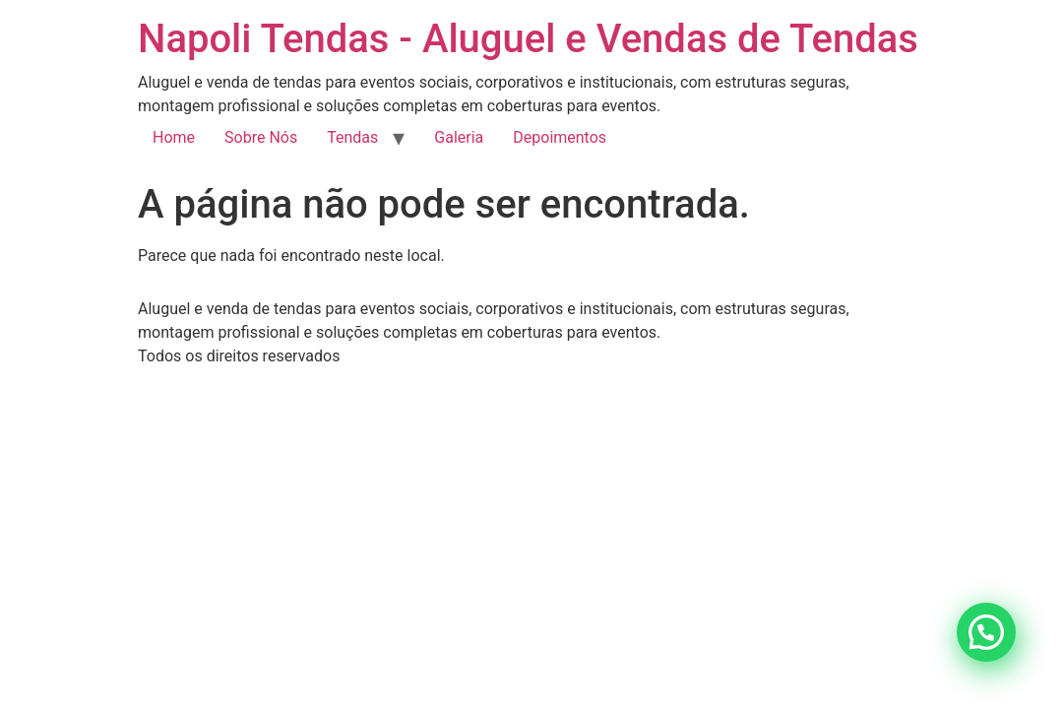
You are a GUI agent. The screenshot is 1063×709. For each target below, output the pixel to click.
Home (174, 137)
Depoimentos (559, 137)
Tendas (352, 137)
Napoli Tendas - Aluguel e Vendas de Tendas (528, 39)
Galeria (458, 137)
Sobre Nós (260, 137)
